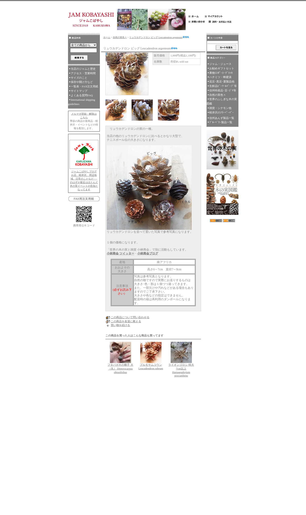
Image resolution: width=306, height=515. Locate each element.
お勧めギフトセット (221, 68)
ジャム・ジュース (220, 64)
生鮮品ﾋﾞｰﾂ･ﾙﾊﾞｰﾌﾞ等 (223, 86)
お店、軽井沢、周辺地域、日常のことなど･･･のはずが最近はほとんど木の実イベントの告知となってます (84, 182)
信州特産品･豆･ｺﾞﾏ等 (222, 90)
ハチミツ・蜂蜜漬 (220, 77)
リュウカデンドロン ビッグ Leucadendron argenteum (159, 37)
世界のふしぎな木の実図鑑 (222, 101)
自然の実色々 (120, 37)
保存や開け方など (82, 82)
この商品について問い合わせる (130, 317)
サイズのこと (79, 77)
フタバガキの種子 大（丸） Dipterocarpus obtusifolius (120, 368)
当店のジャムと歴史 (83, 68)
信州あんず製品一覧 (221, 118)
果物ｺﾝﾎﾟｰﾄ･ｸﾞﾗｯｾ (221, 72)
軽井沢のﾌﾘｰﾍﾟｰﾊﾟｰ (221, 112)
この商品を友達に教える (126, 321)
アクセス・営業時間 (83, 73)
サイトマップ (79, 90)
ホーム (106, 37)
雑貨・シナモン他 (220, 108)
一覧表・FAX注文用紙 (84, 86)
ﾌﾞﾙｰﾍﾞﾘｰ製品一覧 (220, 122)
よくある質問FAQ (82, 95)
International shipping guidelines (81, 102)
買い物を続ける (120, 325)
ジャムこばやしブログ (84, 171)
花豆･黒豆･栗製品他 (221, 81)
